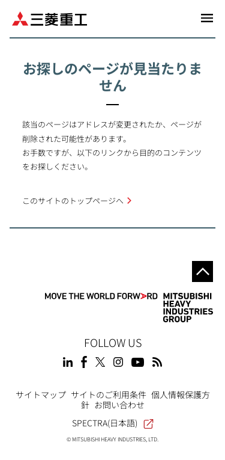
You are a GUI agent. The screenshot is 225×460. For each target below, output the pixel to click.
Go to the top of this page (202, 271)
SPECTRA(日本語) (113, 423)
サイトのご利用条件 (108, 394)
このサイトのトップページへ (73, 200)
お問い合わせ (119, 405)
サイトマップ (41, 394)
